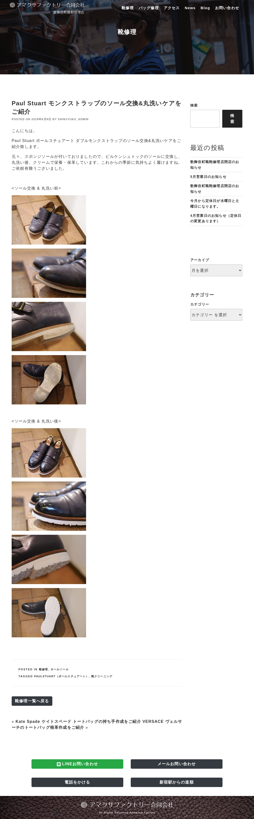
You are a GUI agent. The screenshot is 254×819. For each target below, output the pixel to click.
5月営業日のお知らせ (208, 177)
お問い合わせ (227, 8)
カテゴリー (199, 304)
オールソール (60, 669)
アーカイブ (199, 260)
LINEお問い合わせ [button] (77, 764)
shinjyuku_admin (73, 119)
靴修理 (128, 8)
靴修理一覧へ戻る (32, 701)
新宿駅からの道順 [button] (176, 782)
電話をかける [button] (77, 782)
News (190, 8)
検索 (194, 105)
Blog (205, 8)
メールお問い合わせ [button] (177, 764)
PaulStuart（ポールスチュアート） (61, 676)
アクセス (172, 8)
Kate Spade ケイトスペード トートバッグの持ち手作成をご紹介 (78, 721)
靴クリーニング (101, 676)
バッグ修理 (149, 8)
